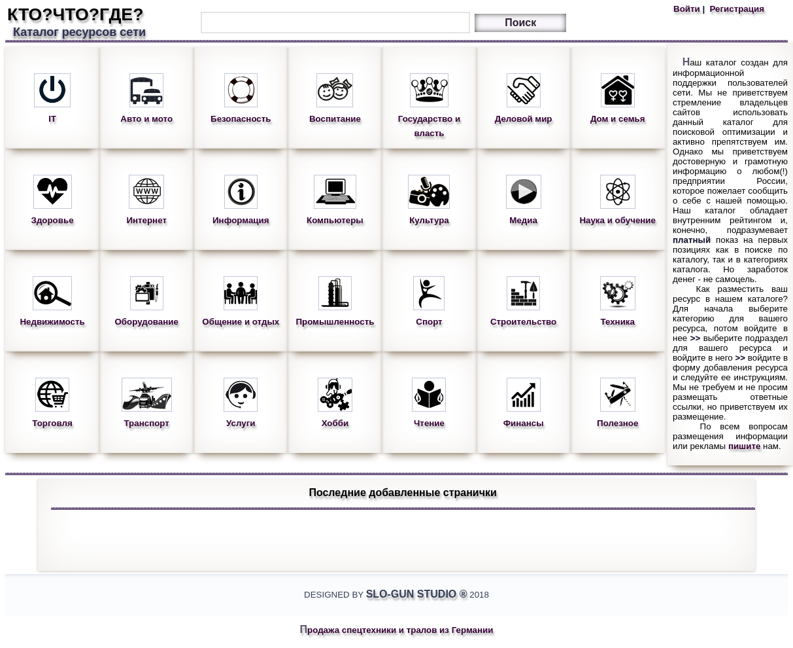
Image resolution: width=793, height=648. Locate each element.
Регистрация (735, 9)
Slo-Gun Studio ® (416, 594)
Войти (687, 9)
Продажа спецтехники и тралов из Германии (397, 630)
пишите (744, 446)
